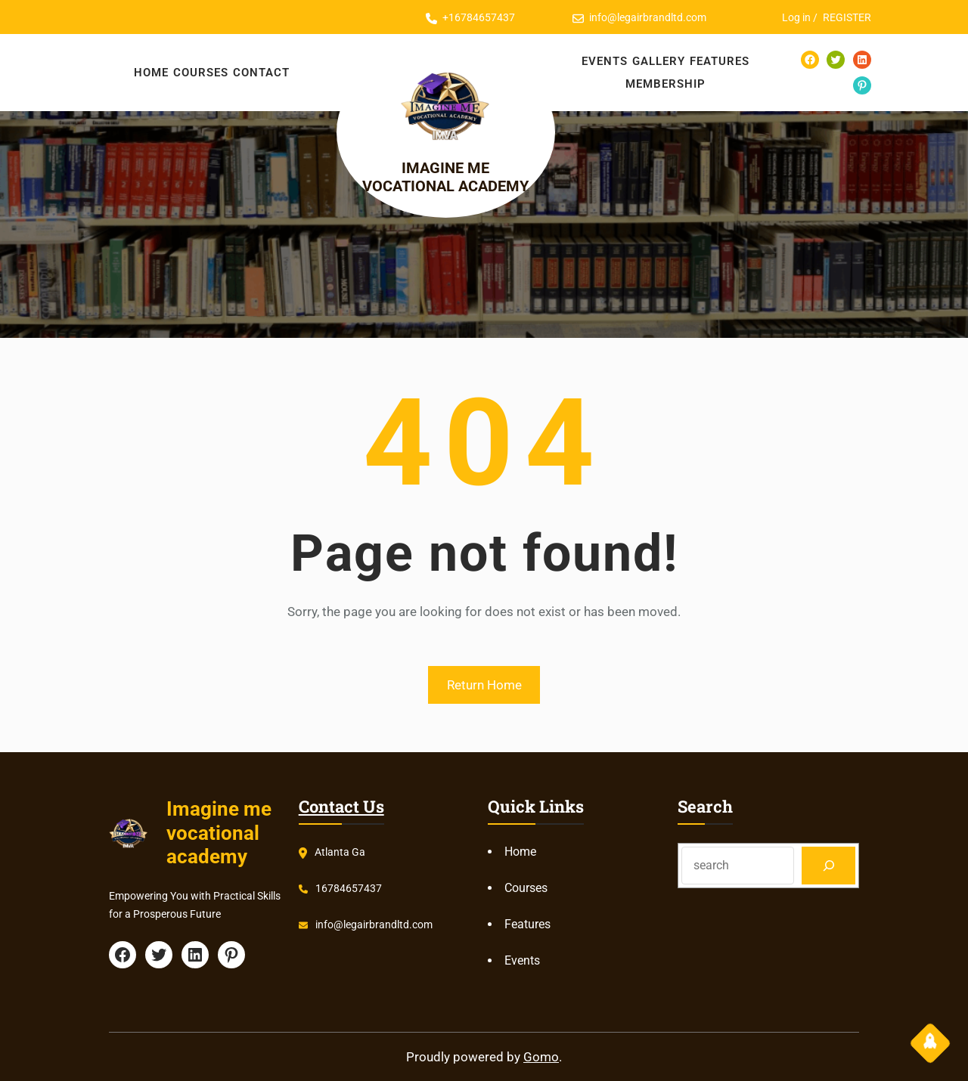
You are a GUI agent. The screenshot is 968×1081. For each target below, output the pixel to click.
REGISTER (847, 17)
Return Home (484, 684)
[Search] (828, 865)
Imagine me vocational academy (459, 180)
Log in (796, 17)
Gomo (541, 1056)
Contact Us (341, 806)
